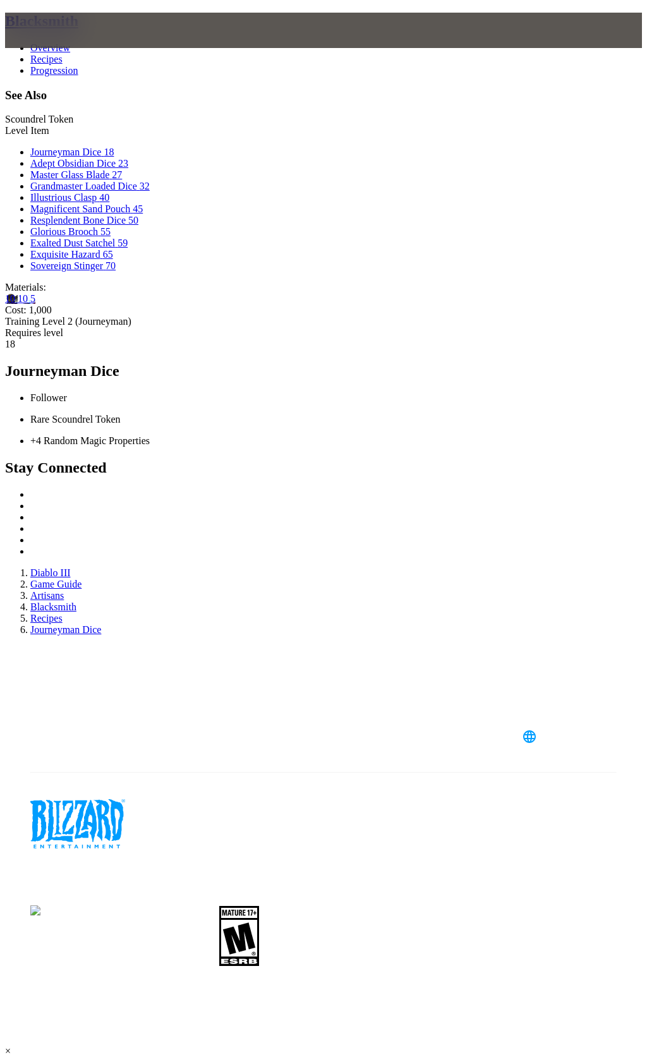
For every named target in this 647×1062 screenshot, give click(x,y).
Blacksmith (41, 21)
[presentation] (53, 45)
